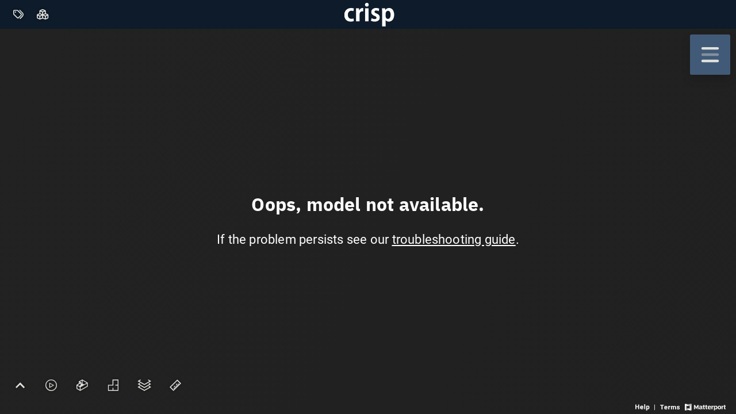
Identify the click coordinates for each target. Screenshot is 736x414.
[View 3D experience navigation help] (646, 406)
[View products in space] (18, 15)
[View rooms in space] (43, 15)
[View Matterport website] (705, 406)
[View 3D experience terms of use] (670, 406)
